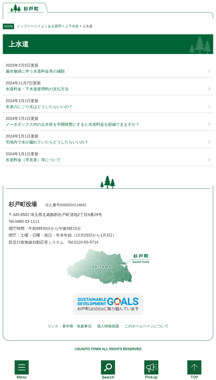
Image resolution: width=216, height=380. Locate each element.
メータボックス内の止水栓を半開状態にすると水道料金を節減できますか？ (73, 124)
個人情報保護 (108, 326)
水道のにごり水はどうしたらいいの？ (39, 106)
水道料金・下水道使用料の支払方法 (37, 89)
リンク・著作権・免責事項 (69, 326)
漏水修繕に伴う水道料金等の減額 (35, 71)
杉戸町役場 (23, 204)
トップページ (27, 26)
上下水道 (71, 26)
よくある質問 (51, 26)
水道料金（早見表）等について (33, 160)
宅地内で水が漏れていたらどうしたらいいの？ (47, 142)
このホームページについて (146, 326)
